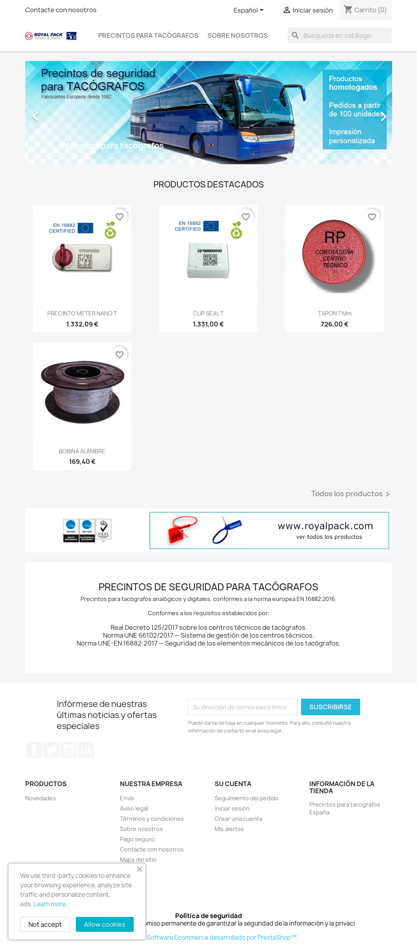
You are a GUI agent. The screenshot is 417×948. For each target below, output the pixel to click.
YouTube (69, 750)
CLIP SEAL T (208, 313)
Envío (127, 798)
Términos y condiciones (152, 818)
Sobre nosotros (238, 35)
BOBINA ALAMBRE (82, 451)
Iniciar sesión (232, 808)
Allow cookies (104, 924)
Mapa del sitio (138, 859)
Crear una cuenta (238, 818)
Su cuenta (233, 783)
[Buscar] (340, 35)
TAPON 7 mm (335, 313)
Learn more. (50, 904)
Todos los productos (351, 494)
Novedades (40, 798)
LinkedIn (86, 750)
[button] (52, 112)
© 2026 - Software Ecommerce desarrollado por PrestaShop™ (208, 937)
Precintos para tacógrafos (148, 35)
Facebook (34, 750)
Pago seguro (137, 839)
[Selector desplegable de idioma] (250, 10)
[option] (208, 112)
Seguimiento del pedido (247, 798)
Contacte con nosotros (61, 10)
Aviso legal (134, 808)
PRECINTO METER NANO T (82, 313)
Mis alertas (229, 829)
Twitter (51, 750)
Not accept (45, 924)
